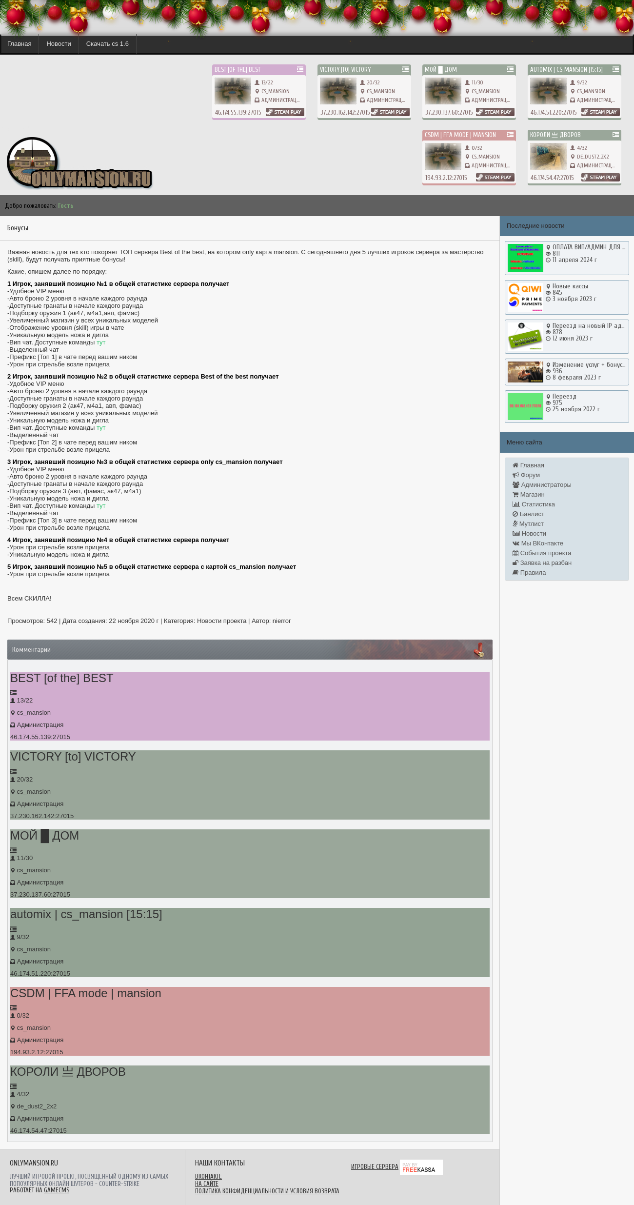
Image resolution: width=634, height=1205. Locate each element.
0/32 (473, 147)
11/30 (474, 82)
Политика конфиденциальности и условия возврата (267, 1191)
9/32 (578, 82)
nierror (282, 620)
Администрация (282, 100)
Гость (66, 205)
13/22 (264, 82)
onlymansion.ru (19, 127)
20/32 (369, 82)
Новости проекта (222, 620)
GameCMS (56, 1190)
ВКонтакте (208, 1176)
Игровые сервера (374, 1166)
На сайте (206, 1183)
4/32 (578, 147)
